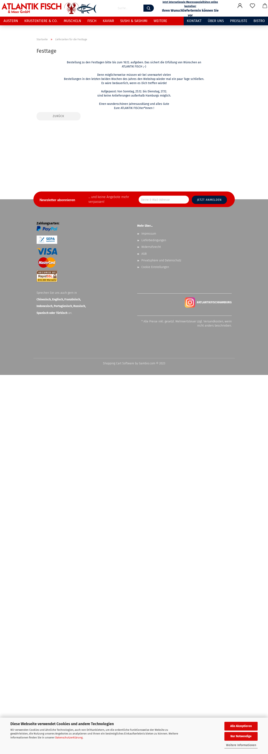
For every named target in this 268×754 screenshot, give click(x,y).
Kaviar (108, 21)
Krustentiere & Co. (41, 21)
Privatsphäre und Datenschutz (161, 639)
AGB (144, 633)
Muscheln (72, 21)
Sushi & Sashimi (133, 21)
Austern (11, 21)
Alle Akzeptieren (241, 726)
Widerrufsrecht (151, 626)
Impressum (148, 612)
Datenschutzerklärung (69, 737)
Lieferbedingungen (153, 619)
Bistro (259, 21)
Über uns (216, 21)
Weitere (160, 21)
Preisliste (238, 21)
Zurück (58, 495)
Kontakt (194, 21)
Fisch (92, 21)
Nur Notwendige (241, 736)
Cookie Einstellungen (155, 646)
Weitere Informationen (241, 745)
